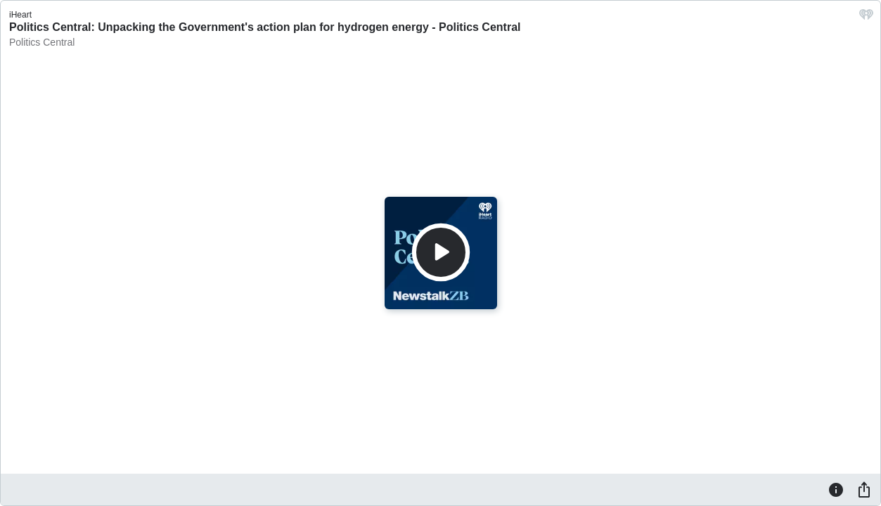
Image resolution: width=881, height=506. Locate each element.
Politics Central (42, 42)
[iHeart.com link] (866, 18)
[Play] (441, 252)
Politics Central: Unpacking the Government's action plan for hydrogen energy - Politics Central (265, 27)
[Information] (836, 489)
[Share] (864, 489)
